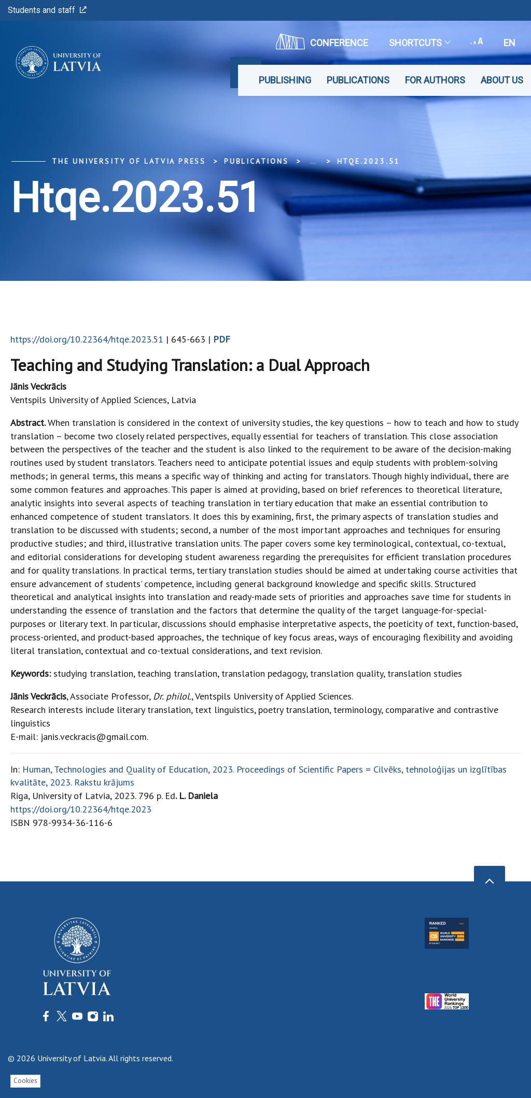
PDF (221, 339)
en (509, 42)
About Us (502, 80)
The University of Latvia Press (129, 161)
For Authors (435, 80)
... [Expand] (313, 161)
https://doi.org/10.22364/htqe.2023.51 (86, 339)
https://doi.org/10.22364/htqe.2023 (80, 809)
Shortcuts (419, 42)
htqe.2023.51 (368, 161)
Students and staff (47, 10)
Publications (358, 80)
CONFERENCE (322, 41)
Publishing (285, 80)
